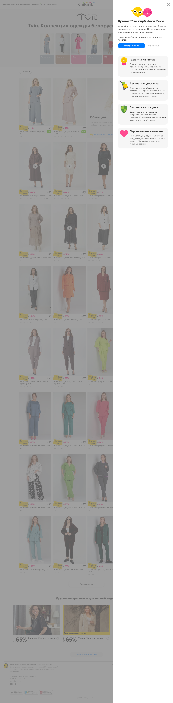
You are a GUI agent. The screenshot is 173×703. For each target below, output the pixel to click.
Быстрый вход (131, 45)
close (168, 4)
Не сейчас (153, 45)
